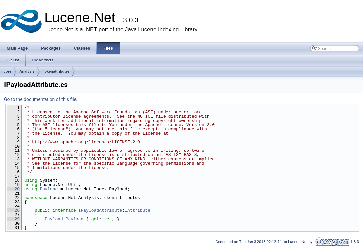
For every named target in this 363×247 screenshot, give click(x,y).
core (7, 71)
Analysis (26, 71)
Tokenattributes (56, 71)
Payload (49, 189)
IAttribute (137, 210)
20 (13, 189)
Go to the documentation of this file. (40, 99)
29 (13, 219)
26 (13, 210)
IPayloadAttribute (100, 210)
